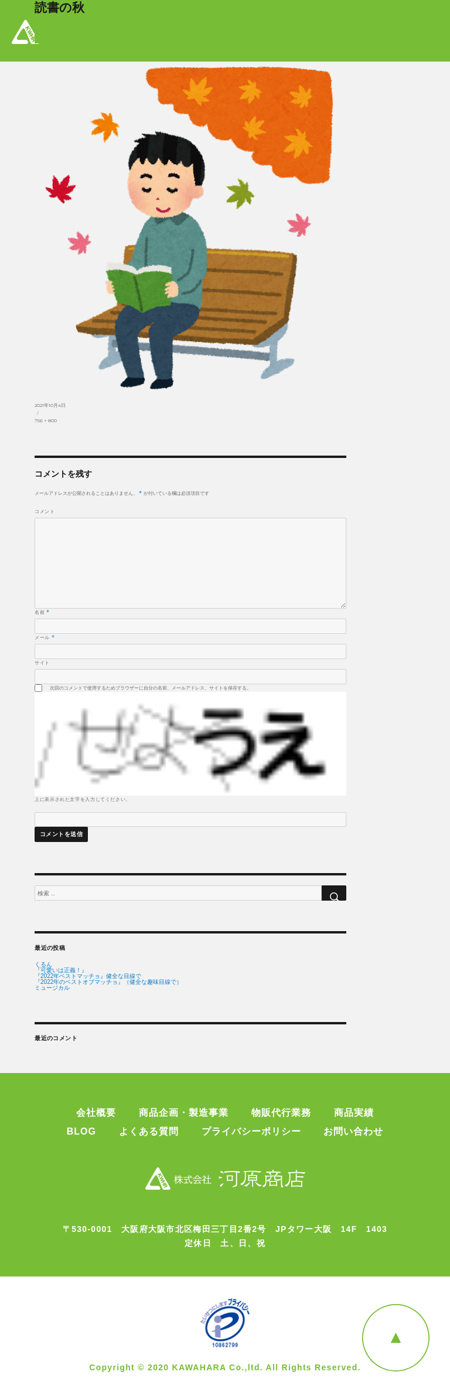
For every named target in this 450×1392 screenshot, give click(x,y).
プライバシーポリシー (251, 1131)
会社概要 (96, 1113)
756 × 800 (46, 420)
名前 (42, 612)
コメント (45, 511)
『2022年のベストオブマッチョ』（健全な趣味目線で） (108, 982)
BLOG (81, 1131)
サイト (42, 663)
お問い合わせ (353, 1131)
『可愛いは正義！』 (61, 970)
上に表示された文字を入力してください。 (83, 799)
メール (44, 637)
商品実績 (354, 1113)
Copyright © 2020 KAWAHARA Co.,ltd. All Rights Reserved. (225, 1367)
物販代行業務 (281, 1113)
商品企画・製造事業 (184, 1113)
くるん (43, 964)
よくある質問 (149, 1131)
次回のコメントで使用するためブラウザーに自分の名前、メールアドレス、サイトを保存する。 (150, 688)
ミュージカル (52, 988)
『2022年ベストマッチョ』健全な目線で (88, 976)
